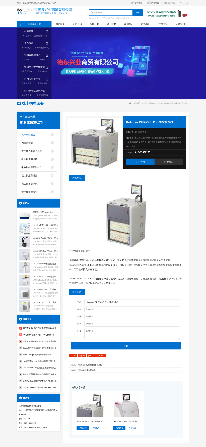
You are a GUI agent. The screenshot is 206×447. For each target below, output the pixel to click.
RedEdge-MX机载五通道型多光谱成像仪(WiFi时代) (43, 368)
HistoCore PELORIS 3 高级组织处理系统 (86, 365)
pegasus (82, 355)
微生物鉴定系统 (29, 183)
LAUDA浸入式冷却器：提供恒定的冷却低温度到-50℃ (57, 238)
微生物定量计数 (29, 175)
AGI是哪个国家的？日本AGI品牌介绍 (38, 335)
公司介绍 (77, 24)
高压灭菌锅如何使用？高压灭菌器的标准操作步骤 (43, 328)
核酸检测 (28, 31)
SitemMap (184, 3)
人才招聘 (180, 24)
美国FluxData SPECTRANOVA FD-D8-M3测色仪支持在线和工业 (49, 381)
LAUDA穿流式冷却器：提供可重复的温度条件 (53, 251)
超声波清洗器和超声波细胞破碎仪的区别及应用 (42, 374)
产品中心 (151, 103)
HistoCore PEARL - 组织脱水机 (125, 421)
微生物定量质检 (29, 192)
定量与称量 (26, 83)
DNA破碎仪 (26, 36)
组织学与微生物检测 (34, 67)
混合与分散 (42, 83)
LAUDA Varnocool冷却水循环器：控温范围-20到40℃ (56, 302)
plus (90, 355)
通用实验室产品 (32, 79)
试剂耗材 (111, 24)
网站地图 (155, 3)
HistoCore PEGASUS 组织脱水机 (83, 370)
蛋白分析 (28, 43)
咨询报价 (96, 428)
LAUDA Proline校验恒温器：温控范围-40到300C (54, 264)
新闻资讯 (128, 24)
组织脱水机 (99, 355)
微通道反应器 (42, 95)
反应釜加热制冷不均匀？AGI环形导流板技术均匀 (43, 341)
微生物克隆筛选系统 (31, 151)
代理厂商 (94, 24)
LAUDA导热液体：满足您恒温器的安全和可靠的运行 (56, 225)
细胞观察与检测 (32, 55)
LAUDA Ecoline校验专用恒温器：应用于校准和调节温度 (57, 277)
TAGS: (73, 355)
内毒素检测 (42, 71)
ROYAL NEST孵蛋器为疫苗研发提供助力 (40, 387)
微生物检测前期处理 (31, 167)
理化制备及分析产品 (34, 91)
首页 (143, 103)
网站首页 (60, 24)
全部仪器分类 (34, 24)
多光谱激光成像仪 (42, 48)
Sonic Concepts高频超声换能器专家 (37, 354)
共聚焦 (26, 59)
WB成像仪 (26, 48)
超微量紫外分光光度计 (43, 36)
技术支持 (163, 24)
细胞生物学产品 (122, 18)
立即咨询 (140, 162)
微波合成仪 (26, 95)
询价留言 (168, 162)
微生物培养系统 (29, 159)
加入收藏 (138, 3)
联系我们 (145, 24)
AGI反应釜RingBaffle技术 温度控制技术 (39, 361)
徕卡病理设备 (26, 71)
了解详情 (83, 428)
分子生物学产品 (107, 18)
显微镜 (42, 59)
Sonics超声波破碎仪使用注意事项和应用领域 (41, 348)
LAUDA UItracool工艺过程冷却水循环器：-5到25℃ (55, 289)
